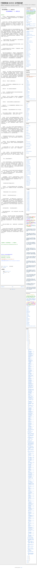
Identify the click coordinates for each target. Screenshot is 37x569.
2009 (27, 340)
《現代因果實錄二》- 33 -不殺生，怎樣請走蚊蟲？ (31, 406)
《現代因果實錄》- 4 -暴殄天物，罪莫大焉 (31, 459)
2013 (27, 336)
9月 (28, 344)
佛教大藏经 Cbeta (28, 65)
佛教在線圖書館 (30, 10)
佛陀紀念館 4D (28, 138)
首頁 (12, 286)
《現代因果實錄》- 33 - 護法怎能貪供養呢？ (31, 509)
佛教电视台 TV (28, 50)
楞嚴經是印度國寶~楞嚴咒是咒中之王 (31, 430)
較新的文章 (2, 286)
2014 (27, 335)
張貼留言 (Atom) (13, 289)
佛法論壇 (27, 86)
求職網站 (27, 20)
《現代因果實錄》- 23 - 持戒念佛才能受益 (31, 492)
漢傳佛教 (27, 80)
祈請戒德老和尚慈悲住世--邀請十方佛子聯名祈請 (31, 443)
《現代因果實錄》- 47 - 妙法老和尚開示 (31, 532)
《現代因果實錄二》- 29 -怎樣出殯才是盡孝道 (31, 397)
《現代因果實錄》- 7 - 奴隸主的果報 (31, 464)
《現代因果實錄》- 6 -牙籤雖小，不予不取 (31, 462)
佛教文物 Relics (28, 48)
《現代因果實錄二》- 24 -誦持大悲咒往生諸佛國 (31, 389)
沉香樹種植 (29, 299)
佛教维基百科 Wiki (28, 54)
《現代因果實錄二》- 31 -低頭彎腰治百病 (31, 401)
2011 (27, 338)
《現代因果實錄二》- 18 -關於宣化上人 (31, 378)
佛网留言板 (27, 66)
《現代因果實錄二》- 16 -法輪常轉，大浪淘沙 (31, 375)
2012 (27, 337)
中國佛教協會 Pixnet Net (29, 37)
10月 (28, 343)
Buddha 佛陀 (32, 305)
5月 (28, 348)
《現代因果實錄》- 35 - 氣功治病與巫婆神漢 (31, 515)
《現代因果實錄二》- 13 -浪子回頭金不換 (31, 370)
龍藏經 (27, 120)
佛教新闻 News (28, 53)
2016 (27, 333)
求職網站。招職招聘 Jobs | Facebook (30, 25)
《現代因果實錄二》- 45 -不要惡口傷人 (31, 426)
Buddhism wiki (28, 218)
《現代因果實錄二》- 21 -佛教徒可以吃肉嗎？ (31, 383)
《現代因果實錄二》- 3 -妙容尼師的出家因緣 (31, 353)
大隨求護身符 (28, 119)
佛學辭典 (27, 127)
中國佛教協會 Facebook (29, 34)
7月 (28, 346)
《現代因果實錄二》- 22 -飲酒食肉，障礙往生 (31, 385)
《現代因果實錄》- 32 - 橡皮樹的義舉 (31, 505)
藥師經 (27, 10)
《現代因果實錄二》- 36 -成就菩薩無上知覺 (31, 411)
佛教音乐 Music (28, 44)
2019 (27, 332)
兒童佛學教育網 (28, 89)
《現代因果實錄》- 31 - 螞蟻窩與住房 (31, 507)
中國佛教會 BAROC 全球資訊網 (12, 3)
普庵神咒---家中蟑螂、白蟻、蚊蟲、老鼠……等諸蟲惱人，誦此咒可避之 (31, 542)
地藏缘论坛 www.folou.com (29, 42)
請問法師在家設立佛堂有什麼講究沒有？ (31, 437)
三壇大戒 (27, 307)
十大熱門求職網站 (28, 15)
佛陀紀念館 (27, 114)
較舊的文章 (22, 286)
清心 (26, 140)
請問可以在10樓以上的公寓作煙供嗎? (31, 445)
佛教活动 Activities (28, 49)
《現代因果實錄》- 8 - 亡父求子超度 (31, 466)
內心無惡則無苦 (29, 432)
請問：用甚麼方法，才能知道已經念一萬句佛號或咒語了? (31, 448)
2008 (27, 560)
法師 (26, 107)
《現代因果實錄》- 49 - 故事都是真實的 (31, 535)
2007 (27, 561)
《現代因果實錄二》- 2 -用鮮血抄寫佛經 (31, 351)
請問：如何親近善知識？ (31, 446)
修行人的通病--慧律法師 (30, 538)
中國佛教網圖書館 (32, 11)
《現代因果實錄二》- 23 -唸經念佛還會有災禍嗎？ (31, 387)
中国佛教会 (27, 39)
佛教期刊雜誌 (28, 91)
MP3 (28, 199)
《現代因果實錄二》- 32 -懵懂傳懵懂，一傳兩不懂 (31, 404)
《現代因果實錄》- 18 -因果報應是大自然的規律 (31, 483)
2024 (27, 331)
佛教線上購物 (28, 97)
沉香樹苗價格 (33, 299)
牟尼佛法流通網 (28, 182)
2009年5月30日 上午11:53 (8, 271)
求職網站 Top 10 (28, 16)
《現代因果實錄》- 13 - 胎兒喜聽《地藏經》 (31, 474)
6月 (28, 347)
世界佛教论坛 (28, 61)
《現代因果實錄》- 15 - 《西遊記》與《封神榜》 (30, 478)
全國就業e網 (27, 17)
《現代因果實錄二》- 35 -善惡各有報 (31, 409)
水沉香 (27, 298)
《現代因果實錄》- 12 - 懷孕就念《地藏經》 (31, 473)
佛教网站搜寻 (28, 55)
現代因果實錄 (4, 267)
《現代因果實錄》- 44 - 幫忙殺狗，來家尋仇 (31, 529)
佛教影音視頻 (28, 85)
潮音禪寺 (27, 304)
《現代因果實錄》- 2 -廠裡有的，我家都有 (31, 457)
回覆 (3, 273)
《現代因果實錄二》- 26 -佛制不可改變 (31, 392)
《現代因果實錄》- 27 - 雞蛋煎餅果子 (31, 497)
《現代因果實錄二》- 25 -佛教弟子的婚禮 (31, 391)
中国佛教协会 (28, 38)
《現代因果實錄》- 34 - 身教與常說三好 (31, 512)
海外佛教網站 (28, 95)
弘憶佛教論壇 (28, 108)
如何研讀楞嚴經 (29, 550)
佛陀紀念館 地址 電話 (28, 151)
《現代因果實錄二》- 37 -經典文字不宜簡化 (31, 413)
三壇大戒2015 (28, 306)
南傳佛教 (27, 130)
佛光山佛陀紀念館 (28, 148)
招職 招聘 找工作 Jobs (29, 21)
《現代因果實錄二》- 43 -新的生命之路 (31, 423)
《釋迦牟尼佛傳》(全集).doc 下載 (30, 428)
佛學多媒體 (33, 10)
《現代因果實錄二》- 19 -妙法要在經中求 (31, 380)
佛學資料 (27, 78)
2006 (27, 562)
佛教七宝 (27, 59)
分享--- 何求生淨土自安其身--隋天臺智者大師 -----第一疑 (31, 436)
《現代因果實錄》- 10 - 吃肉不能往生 (31, 469)
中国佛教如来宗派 (28, 64)
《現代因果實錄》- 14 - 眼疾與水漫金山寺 (31, 476)
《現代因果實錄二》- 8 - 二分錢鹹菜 (30, 361)
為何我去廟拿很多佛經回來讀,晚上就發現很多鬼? (31, 554)
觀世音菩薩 (27, 113)
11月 (28, 342)
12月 (28, 341)
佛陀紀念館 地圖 (28, 143)
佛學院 (27, 90)
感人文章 (27, 112)
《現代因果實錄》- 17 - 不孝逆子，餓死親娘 (31, 482)
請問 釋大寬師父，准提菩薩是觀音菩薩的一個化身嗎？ (31, 540)
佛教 (26, 79)
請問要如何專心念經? (30, 431)
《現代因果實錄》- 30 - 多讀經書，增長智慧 (31, 503)
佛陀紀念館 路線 (28, 146)
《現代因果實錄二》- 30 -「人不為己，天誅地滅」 (31, 400)
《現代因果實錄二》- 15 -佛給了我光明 (31, 373)
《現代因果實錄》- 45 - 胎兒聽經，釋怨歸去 (31, 527)
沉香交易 (33, 298)
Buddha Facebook (28, 174)
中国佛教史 (27, 43)
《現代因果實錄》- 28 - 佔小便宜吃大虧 (31, 502)
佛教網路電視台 (28, 84)
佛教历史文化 (28, 60)
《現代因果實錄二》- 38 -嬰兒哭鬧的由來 (31, 415)
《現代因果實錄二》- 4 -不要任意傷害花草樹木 (31, 355)
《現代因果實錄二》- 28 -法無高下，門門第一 (31, 396)
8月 (28, 345)
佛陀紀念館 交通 (28, 125)
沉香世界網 (28, 300)
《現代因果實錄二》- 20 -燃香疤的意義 (31, 382)
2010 (27, 339)
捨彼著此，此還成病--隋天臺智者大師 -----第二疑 (31, 433)
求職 (26, 22)
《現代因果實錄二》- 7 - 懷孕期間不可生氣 (30, 360)
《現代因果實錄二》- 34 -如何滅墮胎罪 (31, 408)
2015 (27, 334)
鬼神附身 (27, 118)
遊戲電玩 (27, 103)
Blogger (21, 567)
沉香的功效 (30, 298)
